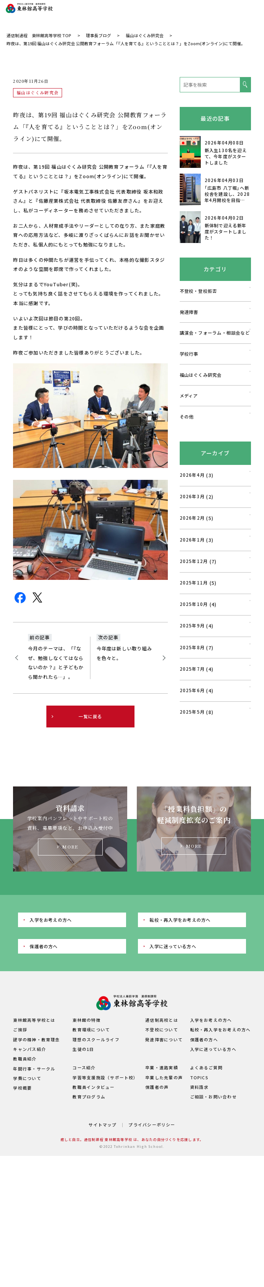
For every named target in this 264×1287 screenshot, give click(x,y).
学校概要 (22, 1163)
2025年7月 (192, 744)
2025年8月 (192, 722)
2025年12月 (194, 636)
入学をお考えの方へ (51, 995)
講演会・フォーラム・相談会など (215, 408)
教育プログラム (88, 1172)
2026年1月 (192, 614)
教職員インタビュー (93, 1162)
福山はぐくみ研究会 (145, 110)
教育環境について (91, 1105)
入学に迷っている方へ (172, 1021)
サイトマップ (102, 1200)
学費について (27, 1153)
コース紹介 (83, 1143)
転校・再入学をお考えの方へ (179, 995)
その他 (187, 492)
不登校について (161, 1105)
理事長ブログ (98, 110)
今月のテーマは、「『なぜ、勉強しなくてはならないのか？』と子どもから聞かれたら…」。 (56, 737)
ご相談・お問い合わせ (213, 1172)
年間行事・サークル (34, 1143)
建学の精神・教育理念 (36, 1114)
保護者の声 (157, 1162)
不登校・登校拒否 (198, 366)
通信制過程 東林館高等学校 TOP (39, 110)
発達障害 (189, 387)
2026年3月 (192, 571)
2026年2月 (192, 593)
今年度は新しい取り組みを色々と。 (124, 728)
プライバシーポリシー (151, 1200)
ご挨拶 (20, 1105)
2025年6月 (192, 765)
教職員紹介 (24, 1134)
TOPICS (199, 1152)
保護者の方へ (43, 1021)
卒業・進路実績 (161, 1143)
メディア (189, 471)
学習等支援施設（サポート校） (105, 1152)
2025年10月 (194, 679)
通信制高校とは (161, 1095)
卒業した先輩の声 (164, 1152)
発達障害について (164, 1114)
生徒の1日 (83, 1124)
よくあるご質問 (206, 1143)
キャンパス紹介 (29, 1124)
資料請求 (199, 1162)
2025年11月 (194, 658)
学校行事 (189, 429)
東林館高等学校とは (34, 1095)
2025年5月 (192, 787)
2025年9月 (192, 701)
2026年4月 (192, 550)
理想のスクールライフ (95, 1114)
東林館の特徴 (86, 1095)
